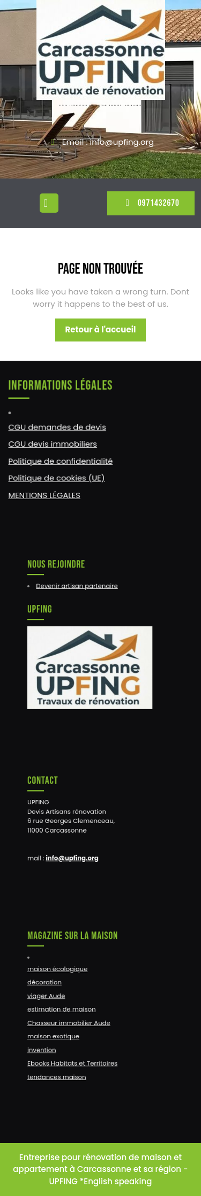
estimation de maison (66, 1008)
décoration (51, 985)
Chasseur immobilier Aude (72, 1020)
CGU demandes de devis (58, 427)
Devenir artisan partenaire (80, 591)
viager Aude (53, 996)
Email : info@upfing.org (108, 141)
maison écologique (63, 973)
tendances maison (62, 1067)
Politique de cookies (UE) (57, 476)
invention (49, 1044)
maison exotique (59, 1032)
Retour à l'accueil (105, 332)
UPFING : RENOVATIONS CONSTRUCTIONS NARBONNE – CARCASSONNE (100, 105)
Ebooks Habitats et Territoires (76, 1056)
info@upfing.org (76, 853)
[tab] (50, 203)
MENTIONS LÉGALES (45, 493)
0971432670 (151, 203)
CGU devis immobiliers (53, 443)
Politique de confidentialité (61, 460)
